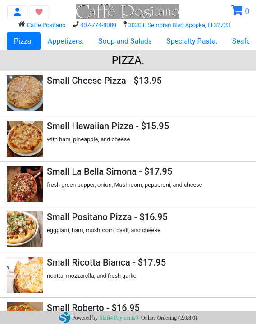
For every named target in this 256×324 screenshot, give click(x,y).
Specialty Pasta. (192, 41)
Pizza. (23, 41)
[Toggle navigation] (17, 11)
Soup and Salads (125, 41)
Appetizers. (66, 41)
